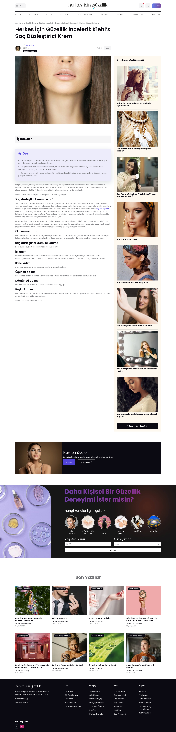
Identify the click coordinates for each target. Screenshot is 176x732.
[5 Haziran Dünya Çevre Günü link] (106, 649)
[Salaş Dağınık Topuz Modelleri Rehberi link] (143, 649)
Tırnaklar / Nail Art (97, 706)
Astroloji (142, 691)
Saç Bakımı (119, 699)
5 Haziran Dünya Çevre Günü (102, 665)
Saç (116, 685)
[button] (141, 5)
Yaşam (142, 685)
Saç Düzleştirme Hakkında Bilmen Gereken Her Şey (137, 370)
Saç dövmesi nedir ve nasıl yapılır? (133, 282)
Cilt (66, 685)
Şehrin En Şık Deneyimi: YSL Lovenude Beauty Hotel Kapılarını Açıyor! (32, 666)
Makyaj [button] (32, 14)
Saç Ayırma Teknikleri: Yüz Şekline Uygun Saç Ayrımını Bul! (136, 195)
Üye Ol (69, 462)
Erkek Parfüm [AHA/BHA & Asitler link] (60, 589)
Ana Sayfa (19, 23)
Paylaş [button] (107, 48)
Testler (120, 14)
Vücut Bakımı (70, 702)
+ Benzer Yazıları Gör (137, 426)
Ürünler (104, 14)
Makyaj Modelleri (96, 702)
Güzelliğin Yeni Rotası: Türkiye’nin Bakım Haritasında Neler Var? (141, 619)
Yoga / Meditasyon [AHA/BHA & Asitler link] (25, 589)
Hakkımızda (21, 699)
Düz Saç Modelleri (46, 23)
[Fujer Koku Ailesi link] (69, 602)
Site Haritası (21, 702)
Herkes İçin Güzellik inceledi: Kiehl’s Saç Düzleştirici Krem (77, 23)
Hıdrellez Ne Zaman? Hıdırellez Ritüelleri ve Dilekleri (29, 619)
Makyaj (92, 685)
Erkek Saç (118, 706)
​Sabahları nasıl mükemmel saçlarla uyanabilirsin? (134, 104)
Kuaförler (118, 710)
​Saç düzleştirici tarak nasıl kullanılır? (134, 325)
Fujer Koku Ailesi (59, 618)
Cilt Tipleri (69, 691)
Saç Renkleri (119, 691)
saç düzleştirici (102, 208)
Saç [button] (48, 14)
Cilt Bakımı (69, 699)
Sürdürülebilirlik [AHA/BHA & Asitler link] (97, 636)
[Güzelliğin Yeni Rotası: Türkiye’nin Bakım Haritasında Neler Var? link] (143, 602)
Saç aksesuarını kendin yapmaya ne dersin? (134, 149)
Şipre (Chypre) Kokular (100, 618)
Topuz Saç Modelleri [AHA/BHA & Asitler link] (62, 636)
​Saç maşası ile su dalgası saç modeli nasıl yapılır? (137, 415)
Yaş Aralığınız (75, 539)
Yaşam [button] (63, 14)
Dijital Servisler (85, 14)
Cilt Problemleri (71, 695)
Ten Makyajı (94, 691)
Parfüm (92, 710)
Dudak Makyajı (95, 699)
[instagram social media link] (22, 726)
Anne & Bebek (145, 702)
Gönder (113, 550)
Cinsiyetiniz (123, 539)
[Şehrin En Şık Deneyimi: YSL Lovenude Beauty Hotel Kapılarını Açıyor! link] (32, 649)
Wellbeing (143, 695)
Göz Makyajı (94, 695)
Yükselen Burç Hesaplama (145, 707)
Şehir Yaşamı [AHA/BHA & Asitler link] (134, 589)
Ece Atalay (30, 45)
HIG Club (156, 14)
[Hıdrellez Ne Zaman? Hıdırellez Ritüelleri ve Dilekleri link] (32, 602)
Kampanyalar (138, 14)
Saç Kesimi (118, 702)
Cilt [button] (17, 14)
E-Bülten (20, 6)
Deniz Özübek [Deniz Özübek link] (26, 623)
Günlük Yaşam (145, 699)
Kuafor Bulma (145, 713)
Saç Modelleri (31, 23)
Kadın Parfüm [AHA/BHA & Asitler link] (97, 589)
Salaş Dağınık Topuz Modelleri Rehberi (140, 666)
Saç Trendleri (120, 714)
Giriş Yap (156, 6)
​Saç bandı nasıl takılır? (128, 239)
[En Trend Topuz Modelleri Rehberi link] (69, 649)
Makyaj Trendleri (96, 714)
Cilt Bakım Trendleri (73, 706)
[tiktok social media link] (17, 726)
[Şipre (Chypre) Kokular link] (106, 602)
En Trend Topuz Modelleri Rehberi (67, 665)
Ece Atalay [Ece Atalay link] (99, 621)
